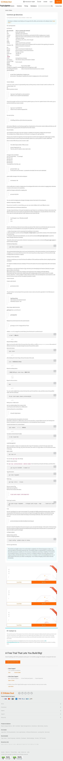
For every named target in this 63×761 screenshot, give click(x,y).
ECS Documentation (11, 732)
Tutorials (37, 738)
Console (45, 1)
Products (12, 6)
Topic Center (4, 738)
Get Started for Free (12, 662)
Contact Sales (59, 6)
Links (28, 752)
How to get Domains (21, 732)
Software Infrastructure (31, 732)
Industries (18, 738)
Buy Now (44, 582)
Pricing (26, 6)
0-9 (37, 744)
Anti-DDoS (17, 726)
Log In (51, 1)
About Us (8, 752)
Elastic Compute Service (6, 726)
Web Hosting (40, 726)
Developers (23, 738)
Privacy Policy (14, 752)
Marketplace (34, 6)
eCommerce (34, 726)
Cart (39, 1)
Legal (19, 752)
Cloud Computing (11, 738)
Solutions (19, 6)
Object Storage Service (26, 726)
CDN (14, 726)
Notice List (23, 752)
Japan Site (3, 732)
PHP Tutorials (42, 738)
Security (46, 726)
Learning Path (41, 732)
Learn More (19, 582)
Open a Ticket (11, 680)
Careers (3, 752)
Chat (9, 672)
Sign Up (58, 1)
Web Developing (30, 738)
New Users (47, 732)
